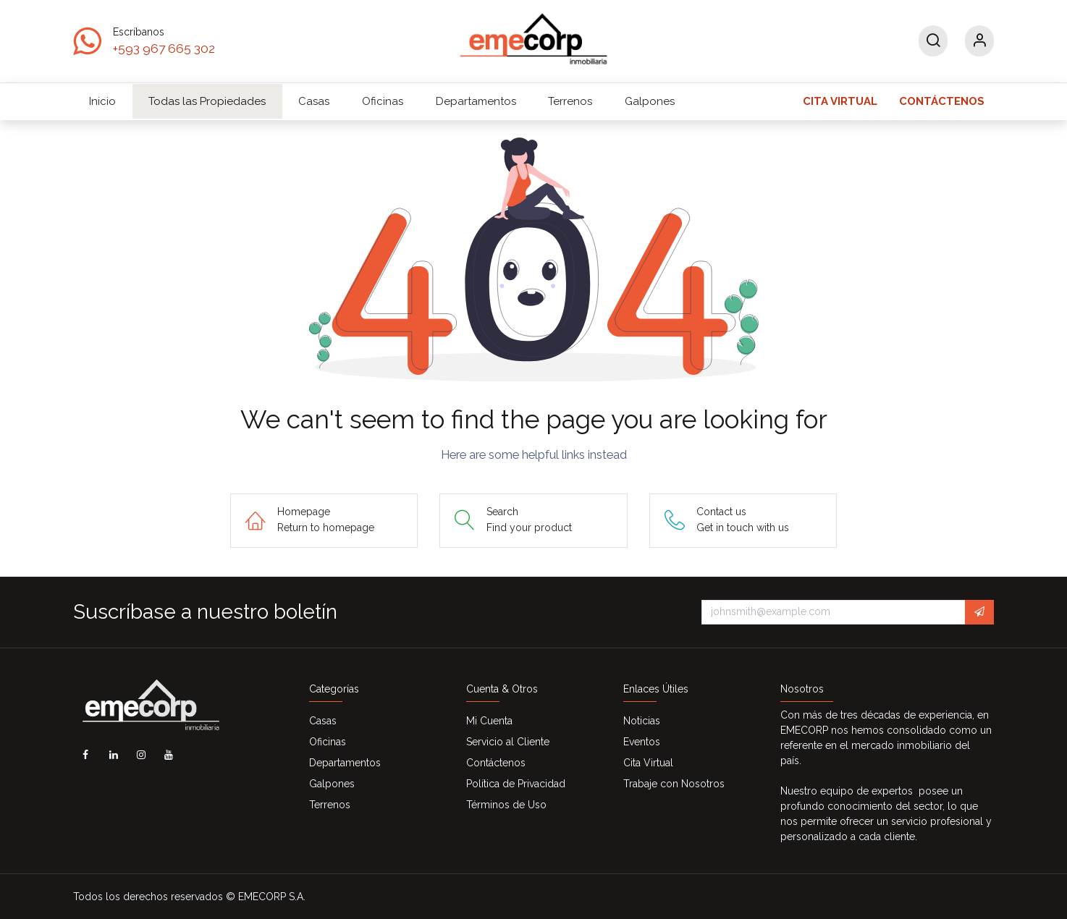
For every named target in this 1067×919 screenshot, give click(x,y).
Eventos (641, 742)
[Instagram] (141, 755)
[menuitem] (102, 101)
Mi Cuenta (489, 721)
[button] (979, 612)
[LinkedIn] (114, 755)
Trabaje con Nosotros (674, 783)
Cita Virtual (648, 762)
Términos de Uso (506, 804)
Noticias (641, 721)
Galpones (332, 783)
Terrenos (329, 804)
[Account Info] (979, 40)
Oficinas (327, 742)
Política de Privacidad (515, 783)
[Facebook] (85, 755)
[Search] (933, 40)
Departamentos (345, 762)
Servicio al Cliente (507, 742)
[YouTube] (169, 755)
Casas (323, 721)
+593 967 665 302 (164, 48)
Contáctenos (496, 762)
